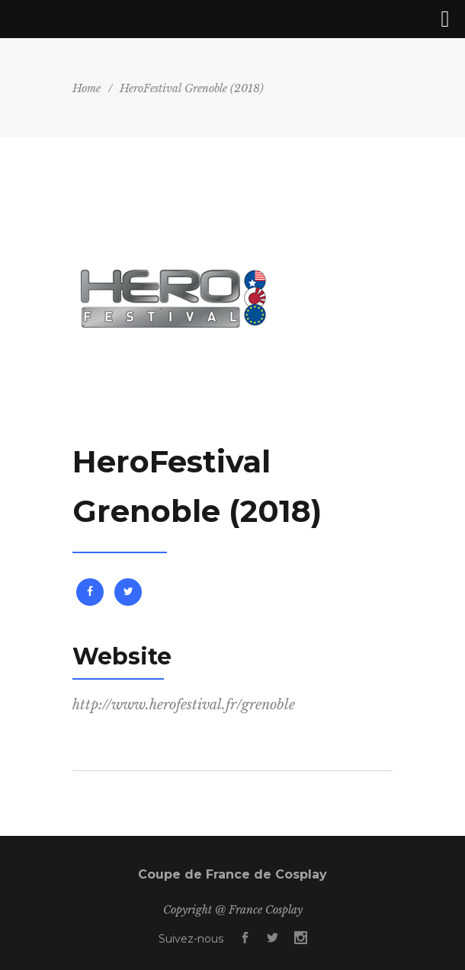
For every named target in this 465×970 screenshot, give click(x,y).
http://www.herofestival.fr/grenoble (183, 704)
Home (86, 88)
